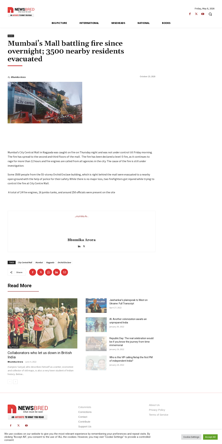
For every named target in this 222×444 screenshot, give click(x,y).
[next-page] (15, 381)
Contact (82, 416)
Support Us (84, 426)
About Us (154, 405)
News (11, 36)
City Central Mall (25, 262)
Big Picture (13, 347)
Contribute (84, 421)
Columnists (84, 407)
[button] (210, 14)
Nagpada (50, 262)
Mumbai (39, 262)
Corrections (85, 411)
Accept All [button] (210, 437)
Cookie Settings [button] (191, 437)
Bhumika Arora (18, 77)
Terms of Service (158, 414)
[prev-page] (10, 381)
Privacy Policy (157, 409)
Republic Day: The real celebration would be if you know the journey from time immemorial (131, 342)
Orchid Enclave (64, 262)
